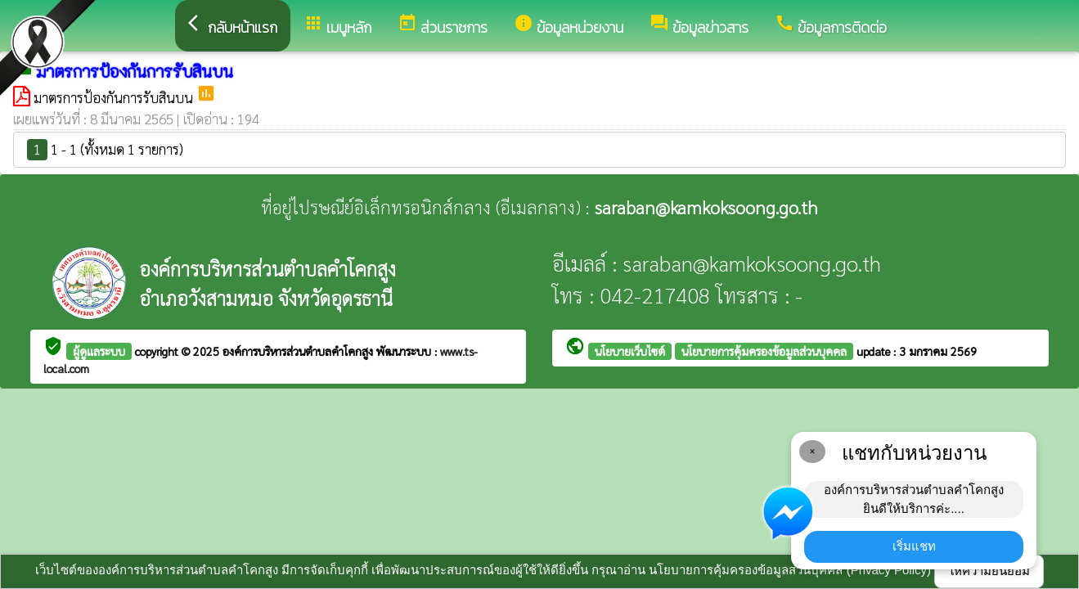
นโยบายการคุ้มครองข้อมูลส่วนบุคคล (764, 351)
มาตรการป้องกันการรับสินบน (115, 97)
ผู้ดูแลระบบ (99, 351)
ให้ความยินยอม (989, 571)
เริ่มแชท (914, 546)
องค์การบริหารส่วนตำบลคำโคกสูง (299, 351)
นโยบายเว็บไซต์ (630, 351)
